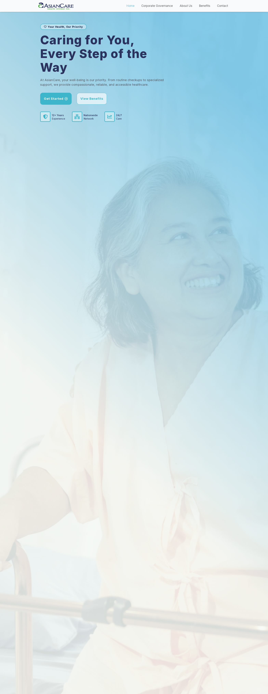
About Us (186, 6)
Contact (222, 6)
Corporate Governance (157, 6)
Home (130, 6)
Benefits (204, 6)
